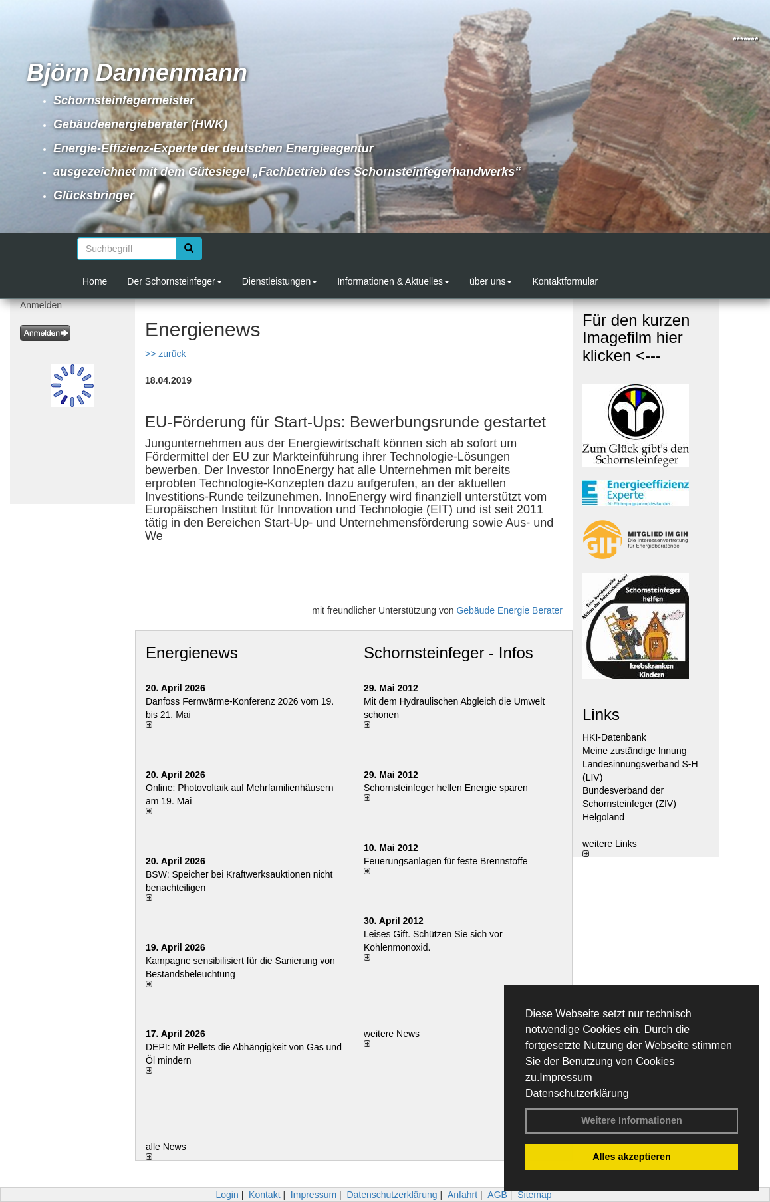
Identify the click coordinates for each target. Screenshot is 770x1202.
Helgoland (603, 817)
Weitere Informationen (631, 1120)
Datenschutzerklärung (577, 1093)
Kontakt (264, 1194)
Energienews (192, 652)
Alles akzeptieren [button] (631, 1156)
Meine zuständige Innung (634, 750)
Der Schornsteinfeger (174, 281)
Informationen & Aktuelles (393, 281)
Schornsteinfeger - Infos (448, 652)
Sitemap (534, 1194)
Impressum (565, 1077)
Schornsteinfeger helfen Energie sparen (446, 787)
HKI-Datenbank (614, 737)
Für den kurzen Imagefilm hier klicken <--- (636, 337)
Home (94, 281)
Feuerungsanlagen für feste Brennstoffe (445, 861)
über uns (490, 281)
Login (226, 1194)
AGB (497, 1194)
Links (601, 714)
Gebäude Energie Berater (509, 610)
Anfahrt (462, 1194)
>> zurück (165, 353)
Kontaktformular (565, 281)
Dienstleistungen (280, 281)
